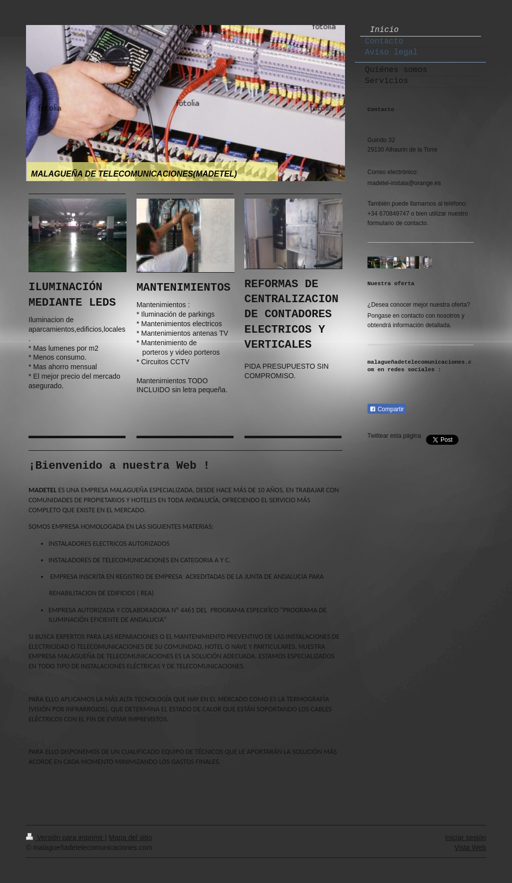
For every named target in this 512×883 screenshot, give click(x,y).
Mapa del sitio (130, 837)
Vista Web (470, 847)
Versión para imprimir (65, 837)
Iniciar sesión (465, 837)
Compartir (387, 409)
